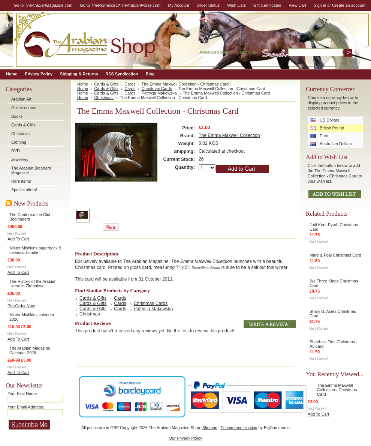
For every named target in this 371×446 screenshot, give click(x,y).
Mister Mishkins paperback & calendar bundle (35, 250)
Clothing (18, 142)
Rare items (21, 181)
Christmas (20, 133)
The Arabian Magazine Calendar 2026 (29, 350)
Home (82, 84)
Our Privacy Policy (185, 438)
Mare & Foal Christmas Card (335, 255)
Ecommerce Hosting (239, 427)
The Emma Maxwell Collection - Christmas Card (337, 389)
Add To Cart (18, 239)
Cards (129, 84)
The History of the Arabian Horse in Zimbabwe (33, 283)
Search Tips (247, 52)
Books (16, 116)
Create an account (348, 5)
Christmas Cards (156, 88)
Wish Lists (236, 5)
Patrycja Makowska (159, 93)
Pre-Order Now (21, 305)
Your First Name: (22, 393)
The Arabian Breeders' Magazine (31, 170)
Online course (23, 107)
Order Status (208, 5)
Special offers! (24, 190)
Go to (43, 5)
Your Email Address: (25, 407)
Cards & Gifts (23, 125)
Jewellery (19, 159)
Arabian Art (21, 99)
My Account (178, 5)
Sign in (320, 5)
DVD (15, 151)
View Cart (297, 5)
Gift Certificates (267, 5)
